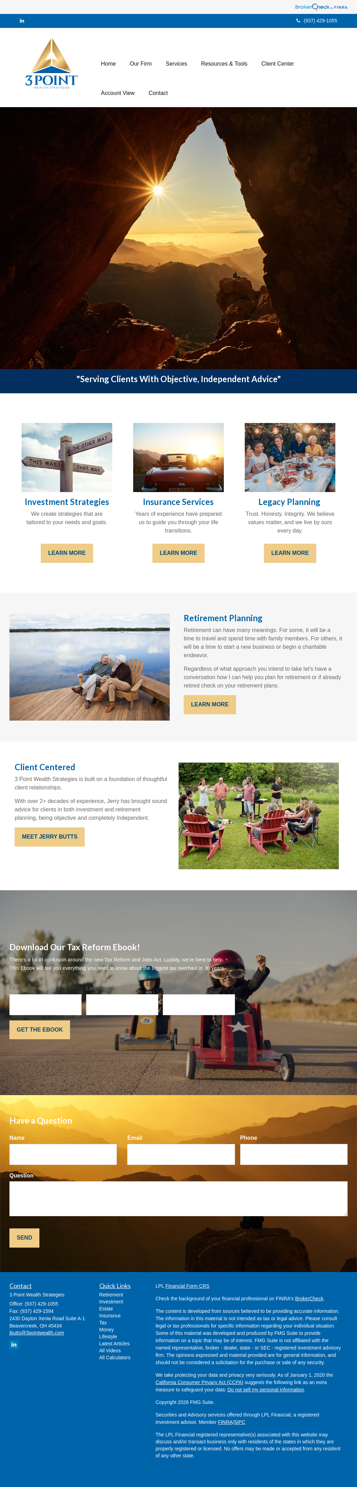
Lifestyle (108, 1336)
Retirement (111, 1295)
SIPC (239, 1422)
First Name (23, 988)
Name (17, 1138)
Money (106, 1329)
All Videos (110, 1350)
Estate (106, 1308)
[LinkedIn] (22, 20)
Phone (248, 1138)
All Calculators (114, 1357)
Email (170, 988)
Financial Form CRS (187, 1286)
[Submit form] (39, 1030)
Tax (103, 1322)
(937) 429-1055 (316, 20)
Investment (111, 1301)
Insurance (110, 1315)
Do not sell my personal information (265, 1389)
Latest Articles (114, 1343)
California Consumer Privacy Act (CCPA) (199, 1382)
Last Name (99, 988)
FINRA (225, 1422)
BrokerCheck (309, 1298)
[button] (141, 52)
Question (21, 1176)
